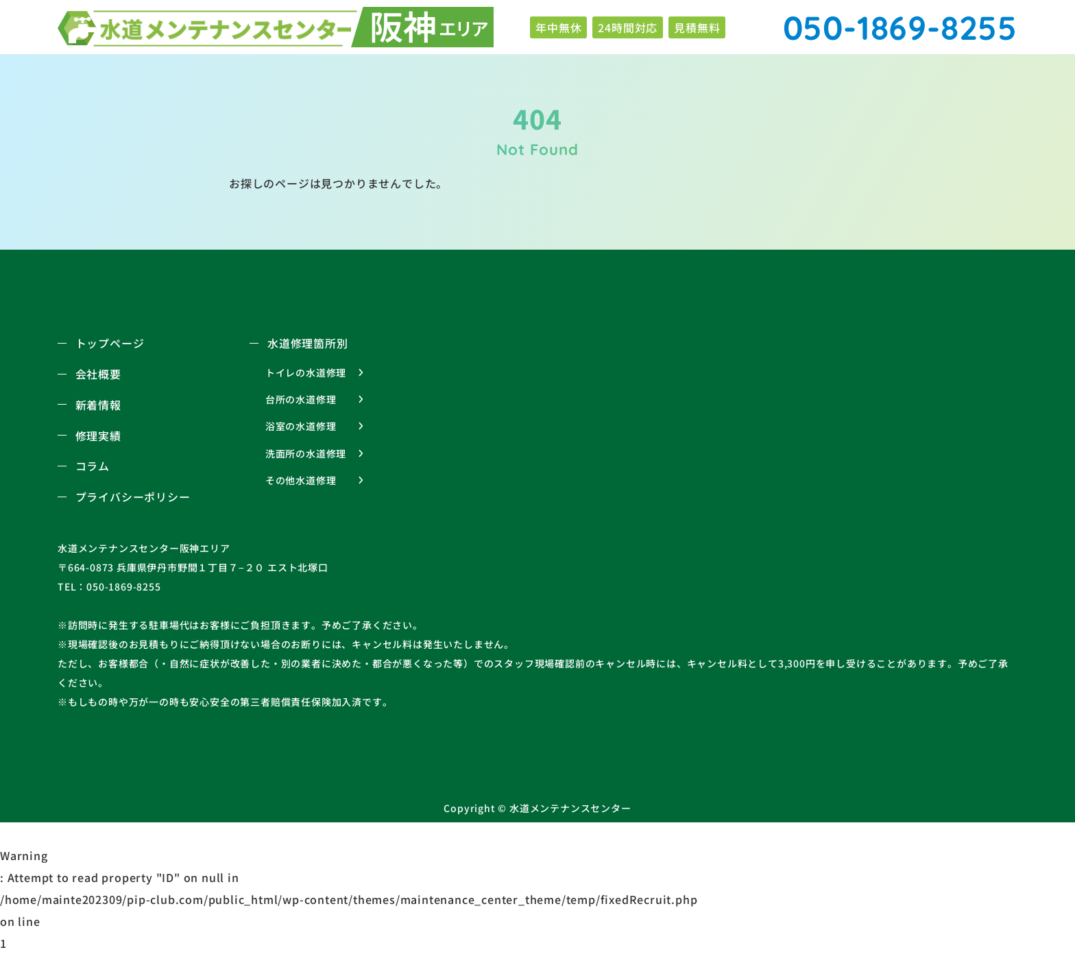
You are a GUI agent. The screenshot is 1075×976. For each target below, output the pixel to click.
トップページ (110, 343)
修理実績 (98, 435)
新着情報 (98, 404)
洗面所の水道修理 (305, 453)
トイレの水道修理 (305, 372)
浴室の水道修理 (301, 426)
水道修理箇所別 (307, 343)
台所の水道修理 (301, 399)
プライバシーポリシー (133, 496)
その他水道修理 (301, 480)
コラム (92, 465)
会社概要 (98, 374)
